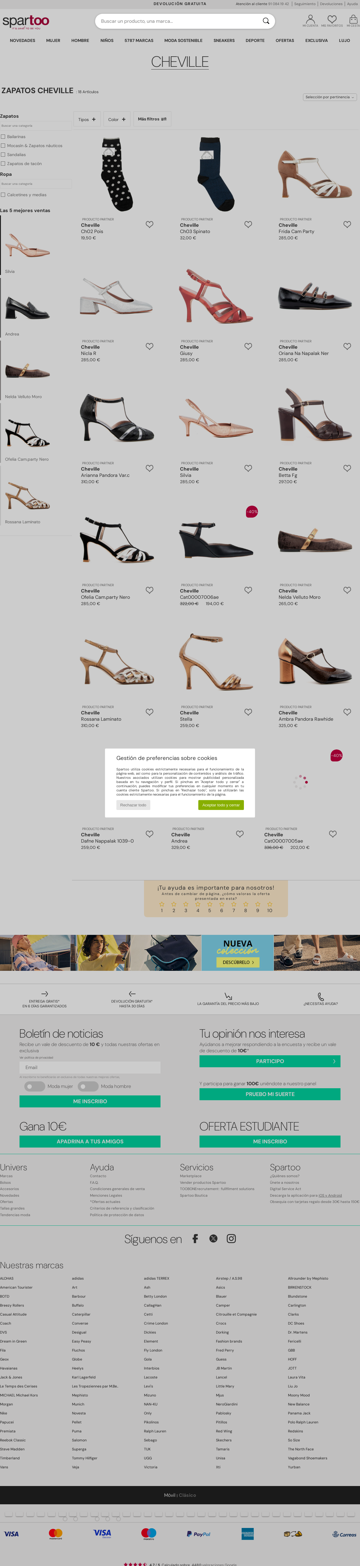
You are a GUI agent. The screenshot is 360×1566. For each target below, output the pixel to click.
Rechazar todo (133, 805)
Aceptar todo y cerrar (221, 805)
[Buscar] (266, 21)
